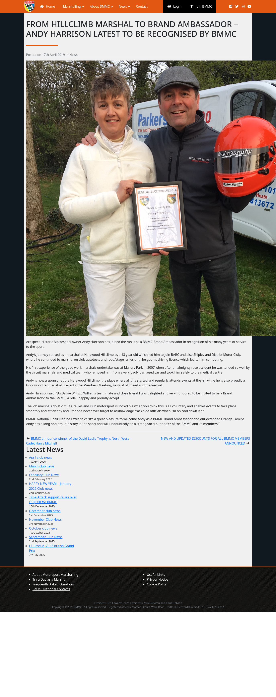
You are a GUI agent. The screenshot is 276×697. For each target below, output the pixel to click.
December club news (45, 511)
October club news (43, 528)
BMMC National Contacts (51, 589)
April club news (40, 457)
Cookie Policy (157, 584)
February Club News (44, 475)
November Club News (45, 519)
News (73, 54)
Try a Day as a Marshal (49, 579)
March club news (41, 466)
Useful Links (156, 574)
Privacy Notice (157, 579)
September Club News (45, 537)
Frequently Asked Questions (53, 584)
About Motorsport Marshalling (55, 574)
